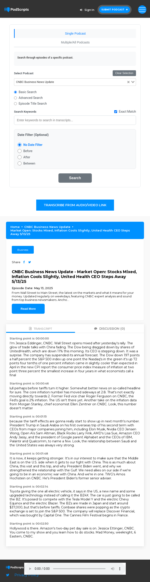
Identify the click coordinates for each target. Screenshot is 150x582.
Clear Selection (124, 73)
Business (22, 249)
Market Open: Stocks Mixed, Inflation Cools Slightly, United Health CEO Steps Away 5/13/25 (70, 232)
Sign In (86, 10)
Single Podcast (75, 33)
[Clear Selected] (128, 82)
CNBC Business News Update (47, 227)
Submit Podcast (114, 9)
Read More (28, 308)
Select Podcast (23, 73)
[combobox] (75, 82)
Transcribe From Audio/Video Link (75, 205)
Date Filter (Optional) (33, 135)
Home (15, 227)
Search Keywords (25, 111)
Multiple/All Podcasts (75, 42)
